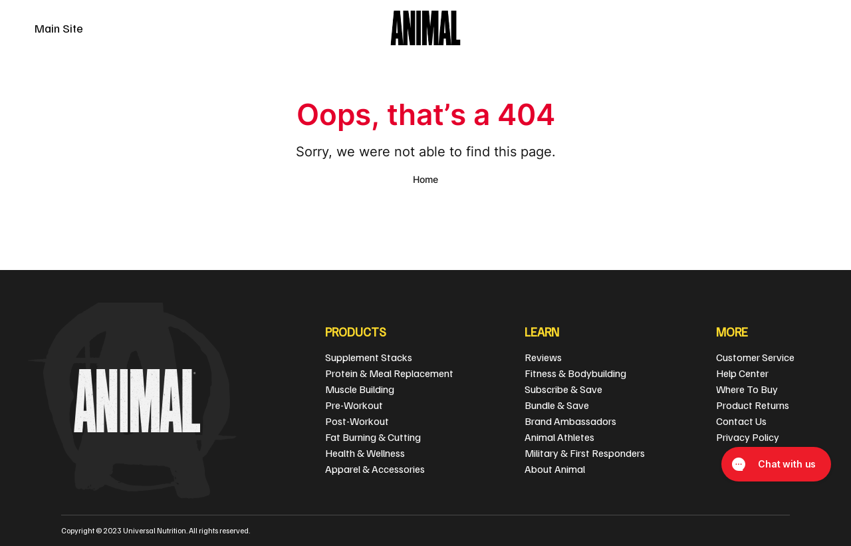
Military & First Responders (585, 453)
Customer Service (755, 357)
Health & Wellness (365, 453)
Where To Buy (747, 389)
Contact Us (741, 421)
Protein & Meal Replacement (389, 373)
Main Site (59, 28)
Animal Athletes (559, 437)
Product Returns (752, 405)
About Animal (555, 469)
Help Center (742, 373)
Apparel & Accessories (375, 469)
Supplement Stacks (368, 357)
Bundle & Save (557, 405)
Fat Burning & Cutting (373, 437)
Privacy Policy (747, 437)
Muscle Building (359, 389)
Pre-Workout (354, 405)
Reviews (543, 357)
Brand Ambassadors (570, 421)
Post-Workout (357, 421)
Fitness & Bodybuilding (575, 373)
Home (425, 179)
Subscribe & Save (563, 389)
